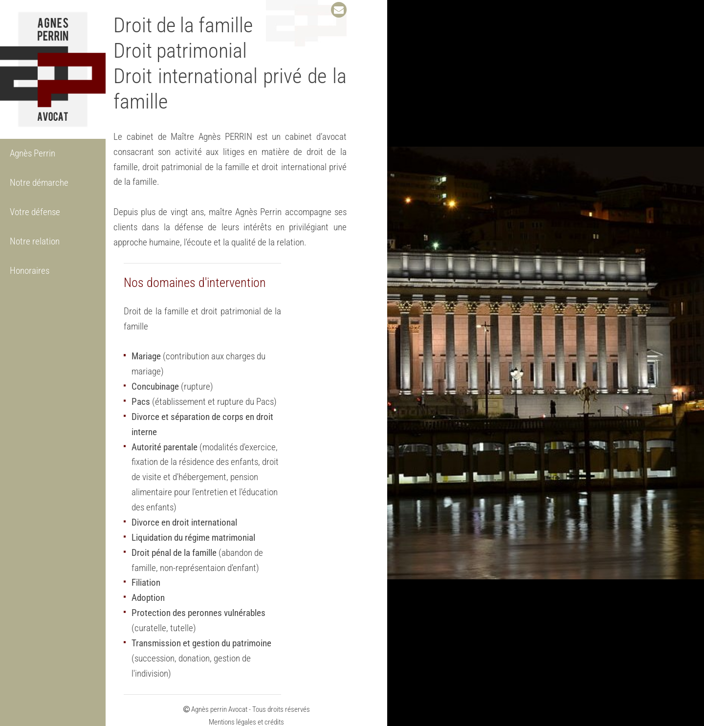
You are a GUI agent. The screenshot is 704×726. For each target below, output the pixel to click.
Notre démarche (39, 182)
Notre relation (35, 241)
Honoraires (29, 270)
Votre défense (35, 212)
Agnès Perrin (32, 153)
